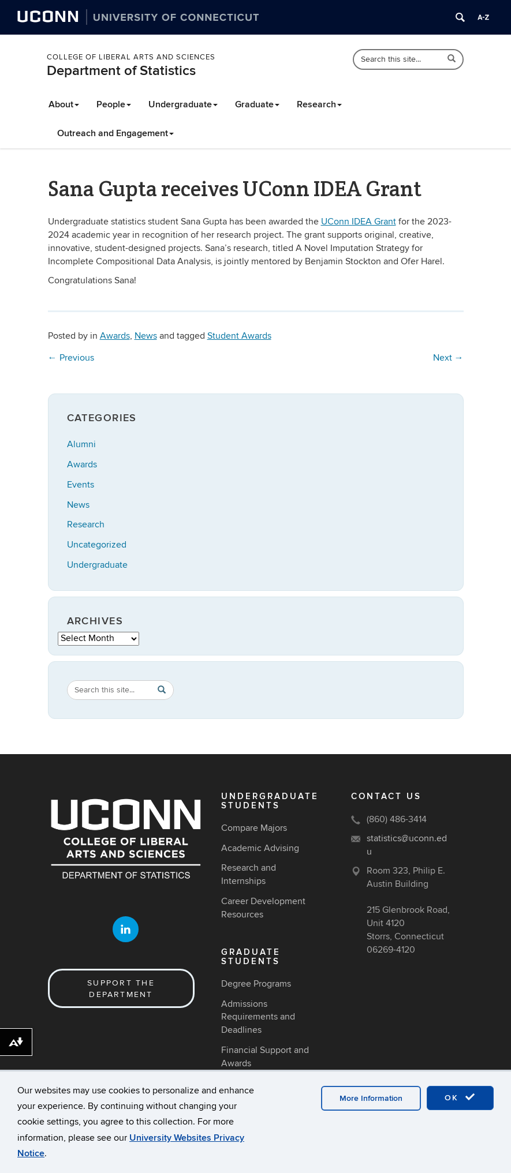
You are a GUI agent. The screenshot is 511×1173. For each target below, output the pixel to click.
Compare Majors (254, 828)
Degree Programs (256, 984)
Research (319, 104)
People (113, 104)
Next (448, 357)
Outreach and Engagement (115, 133)
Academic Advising (260, 848)
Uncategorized (96, 544)
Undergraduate (183, 104)
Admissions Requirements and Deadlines (258, 1017)
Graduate (257, 104)
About (64, 104)
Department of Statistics (121, 70)
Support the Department (121, 988)
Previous (71, 357)
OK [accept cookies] (460, 1097)
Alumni (81, 444)
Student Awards (239, 336)
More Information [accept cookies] (371, 1098)
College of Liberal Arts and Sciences (131, 57)
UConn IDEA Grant (358, 221)
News (146, 336)
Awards (115, 336)
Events (80, 484)
